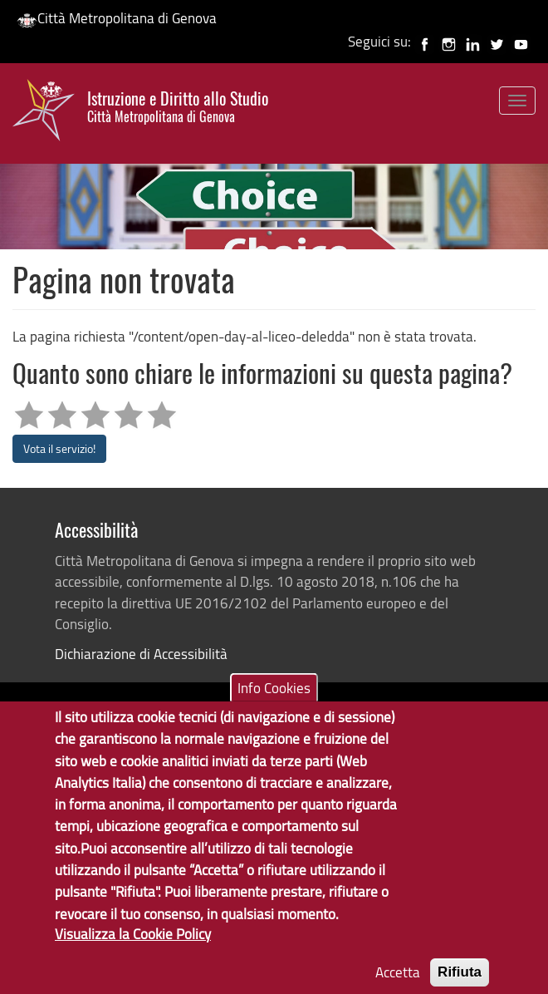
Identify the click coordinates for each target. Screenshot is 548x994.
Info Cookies (274, 706)
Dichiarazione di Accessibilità (141, 653)
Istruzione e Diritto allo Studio (177, 106)
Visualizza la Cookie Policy (133, 952)
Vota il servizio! (59, 448)
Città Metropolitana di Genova (117, 17)
